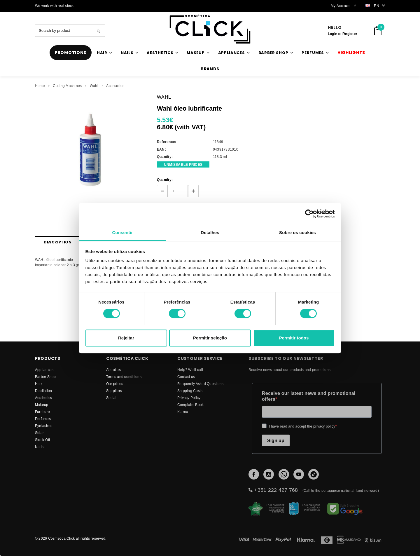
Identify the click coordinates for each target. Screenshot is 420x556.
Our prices (114, 383)
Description (58, 242)
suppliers (114, 390)
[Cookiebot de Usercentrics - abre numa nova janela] (309, 213)
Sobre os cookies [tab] (297, 232)
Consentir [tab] (122, 232)
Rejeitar (126, 337)
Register (349, 34)
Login (332, 34)
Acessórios (115, 85)
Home (40, 85)
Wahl (94, 85)
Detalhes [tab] (210, 232)
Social (111, 397)
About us (113, 369)
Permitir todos (294, 337)
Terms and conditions (123, 376)
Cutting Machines (67, 85)
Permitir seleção (210, 337)
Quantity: (165, 179)
